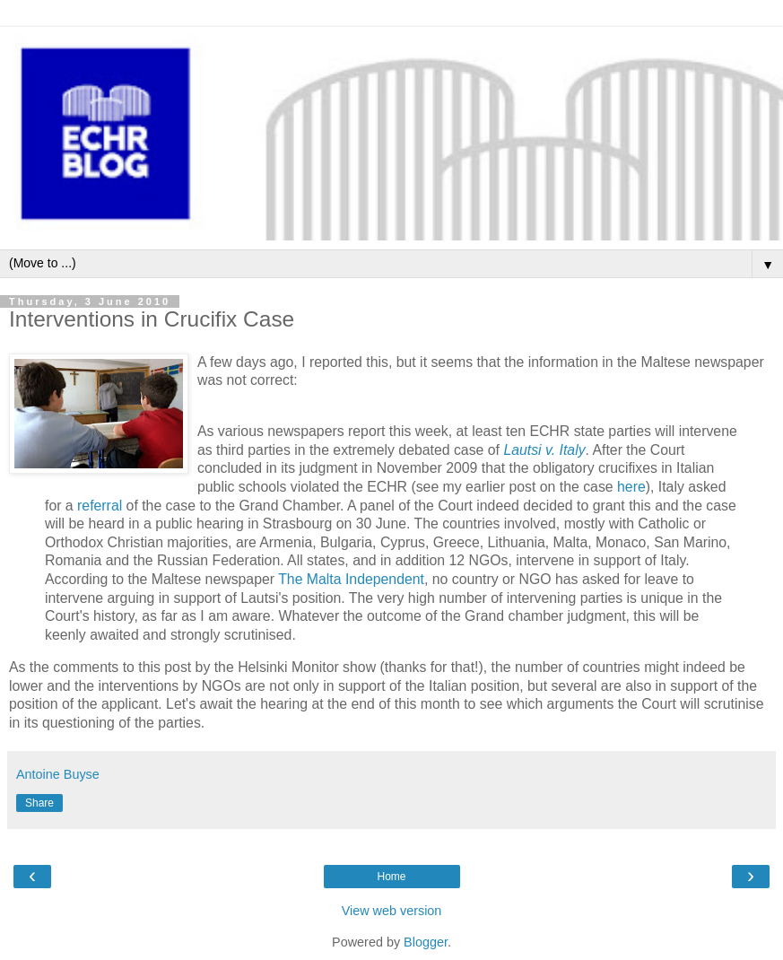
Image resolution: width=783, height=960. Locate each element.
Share (39, 803)
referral (99, 505)
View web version (392, 910)
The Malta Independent (351, 579)
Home (391, 876)
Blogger (426, 942)
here (631, 486)
